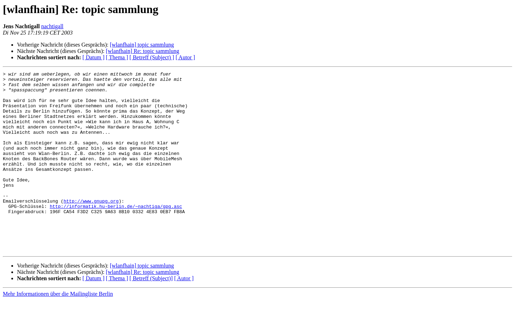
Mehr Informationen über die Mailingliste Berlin (58, 330)
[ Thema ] (117, 57)
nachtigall (52, 26)
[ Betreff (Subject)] (150, 314)
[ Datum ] (93, 57)
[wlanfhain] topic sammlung (142, 45)
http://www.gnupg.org (91, 227)
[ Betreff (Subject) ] (151, 57)
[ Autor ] (185, 57)
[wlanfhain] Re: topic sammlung (142, 51)
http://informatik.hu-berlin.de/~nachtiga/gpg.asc (116, 233)
